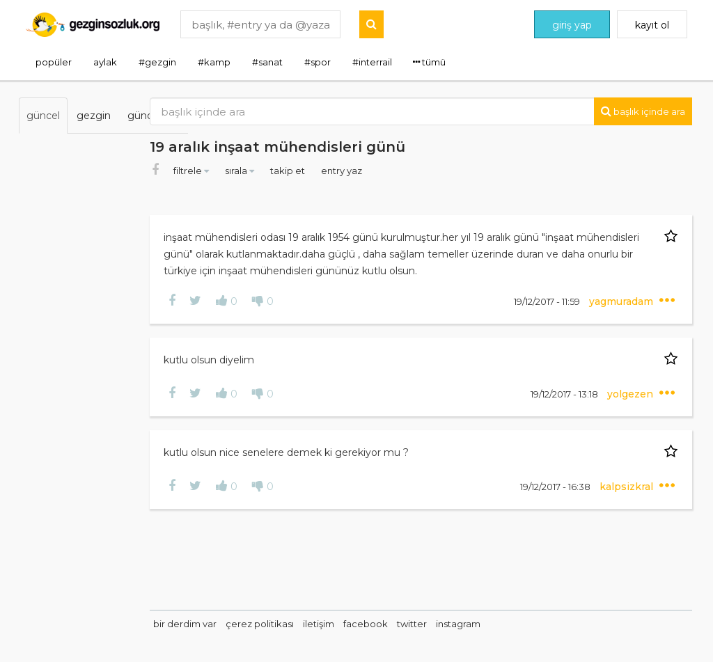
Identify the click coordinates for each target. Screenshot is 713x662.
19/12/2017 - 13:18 (569, 394)
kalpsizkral (632, 486)
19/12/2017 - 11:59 (552, 301)
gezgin (94, 115)
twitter (472, 623)
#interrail (372, 62)
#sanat (267, 62)
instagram (518, 623)
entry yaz (402, 170)
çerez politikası (320, 623)
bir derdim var (245, 623)
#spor (317, 62)
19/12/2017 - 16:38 (560, 486)
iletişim (379, 623)
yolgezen (635, 394)
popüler (54, 62)
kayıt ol (652, 25)
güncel (43, 115)
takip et (349, 170)
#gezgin (157, 62)
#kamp (214, 62)
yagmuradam (626, 301)
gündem (148, 115)
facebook (426, 623)
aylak (105, 62)
